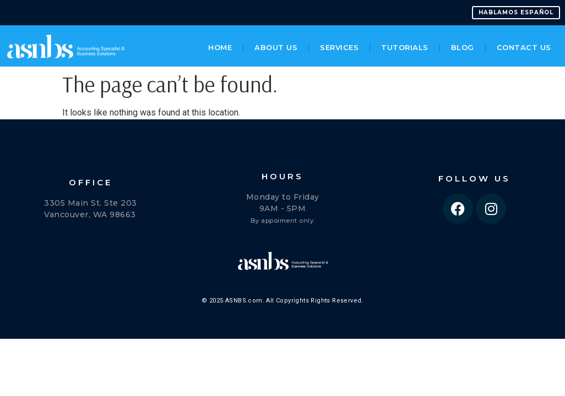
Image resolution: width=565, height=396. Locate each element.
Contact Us (524, 47)
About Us (275, 47)
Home (220, 47)
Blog (462, 47)
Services (339, 47)
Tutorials (404, 47)
